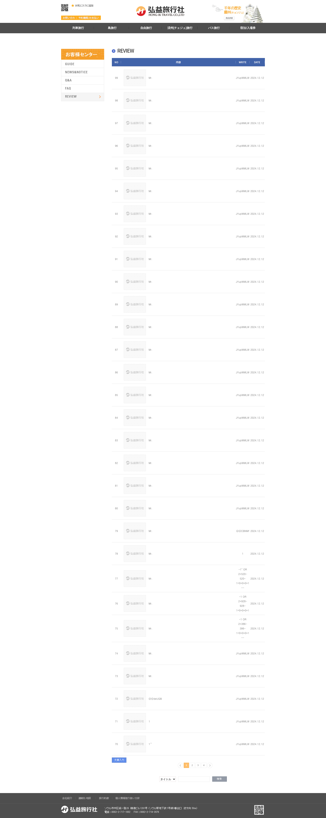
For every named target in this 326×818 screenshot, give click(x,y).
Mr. (150, 77)
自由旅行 (146, 28)
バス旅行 (214, 28)
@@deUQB (155, 698)
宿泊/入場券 (248, 28)
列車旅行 (78, 28)
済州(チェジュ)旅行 (180, 28)
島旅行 (112, 28)
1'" (150, 744)
